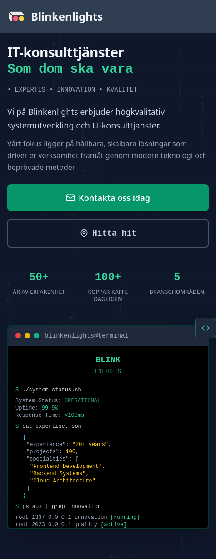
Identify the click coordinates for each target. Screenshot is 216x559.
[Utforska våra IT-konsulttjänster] (108, 233)
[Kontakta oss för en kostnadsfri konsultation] (108, 197)
